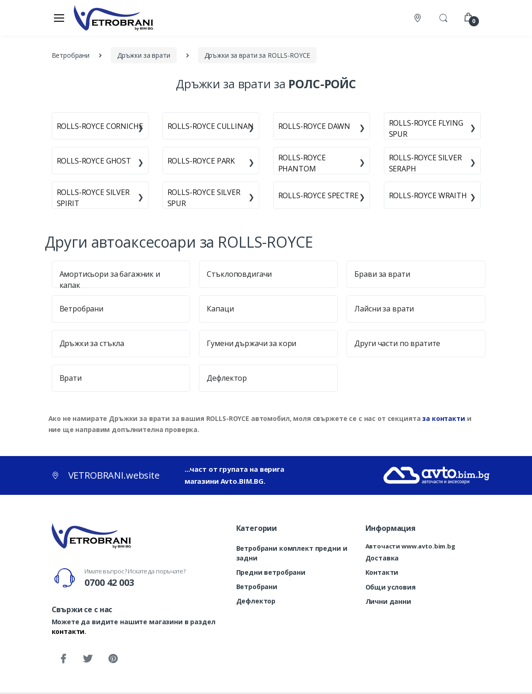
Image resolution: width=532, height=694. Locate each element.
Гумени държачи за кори (251, 343)
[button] (443, 17)
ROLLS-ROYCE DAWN (314, 126)
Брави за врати (382, 274)
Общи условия (390, 587)
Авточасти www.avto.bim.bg (410, 546)
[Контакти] (418, 17)
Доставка (382, 558)
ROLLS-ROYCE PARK (201, 161)
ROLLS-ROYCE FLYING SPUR (426, 128)
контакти (68, 631)
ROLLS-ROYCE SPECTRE (318, 195)
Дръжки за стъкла (92, 343)
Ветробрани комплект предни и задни (291, 553)
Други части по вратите (397, 343)
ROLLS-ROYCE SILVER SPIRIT (93, 197)
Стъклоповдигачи (239, 274)
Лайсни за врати (384, 309)
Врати (71, 378)
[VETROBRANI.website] (114, 17)
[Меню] (59, 18)
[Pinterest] (112, 658)
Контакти (382, 572)
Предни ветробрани (271, 572)
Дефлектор (227, 378)
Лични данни (388, 601)
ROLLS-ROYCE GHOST (94, 161)
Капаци (220, 309)
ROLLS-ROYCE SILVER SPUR (203, 197)
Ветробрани (82, 309)
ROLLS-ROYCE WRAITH (428, 195)
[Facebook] (63, 658)
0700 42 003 (109, 582)
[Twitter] (87, 658)
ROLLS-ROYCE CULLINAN (210, 126)
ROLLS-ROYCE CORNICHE (100, 126)
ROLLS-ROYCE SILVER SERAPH (425, 163)
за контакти (443, 418)
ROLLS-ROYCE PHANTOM (302, 163)
